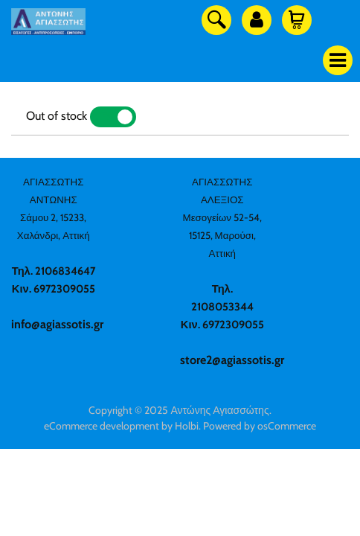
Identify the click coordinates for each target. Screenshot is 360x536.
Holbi (187, 426)
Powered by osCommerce (259, 426)
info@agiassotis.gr (57, 324)
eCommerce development (101, 426)
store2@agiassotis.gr (232, 360)
